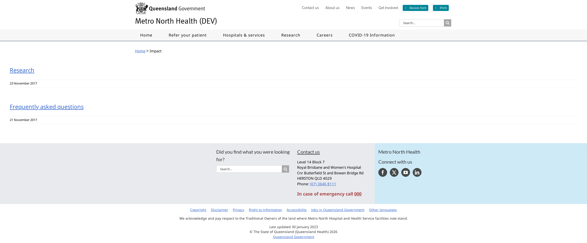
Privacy (238, 209)
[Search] (447, 23)
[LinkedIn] (417, 172)
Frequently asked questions (47, 107)
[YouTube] (405, 172)
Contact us (308, 152)
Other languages (383, 209)
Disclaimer (219, 209)
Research (22, 70)
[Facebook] (382, 172)
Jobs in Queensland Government (337, 209)
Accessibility (297, 209)
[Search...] (421, 23)
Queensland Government (293, 236)
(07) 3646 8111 (323, 183)
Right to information (265, 209)
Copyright (198, 209)
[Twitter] (394, 172)
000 (358, 194)
